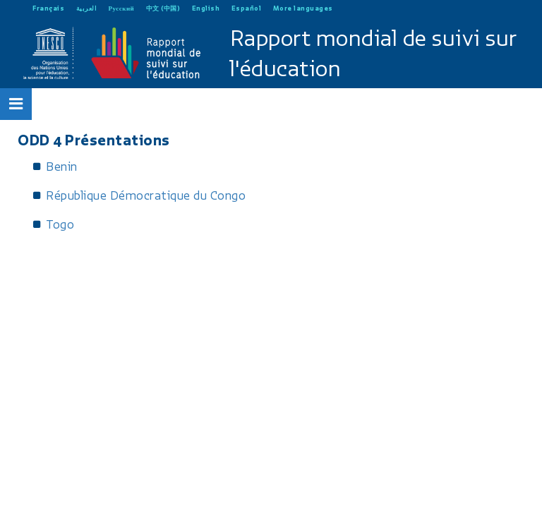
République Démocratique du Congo (146, 195)
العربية (86, 8)
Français (48, 8)
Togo (60, 224)
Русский (122, 8)
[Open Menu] (16, 103)
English (206, 8)
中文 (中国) (163, 8)
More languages (303, 8)
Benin (62, 167)
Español (246, 8)
